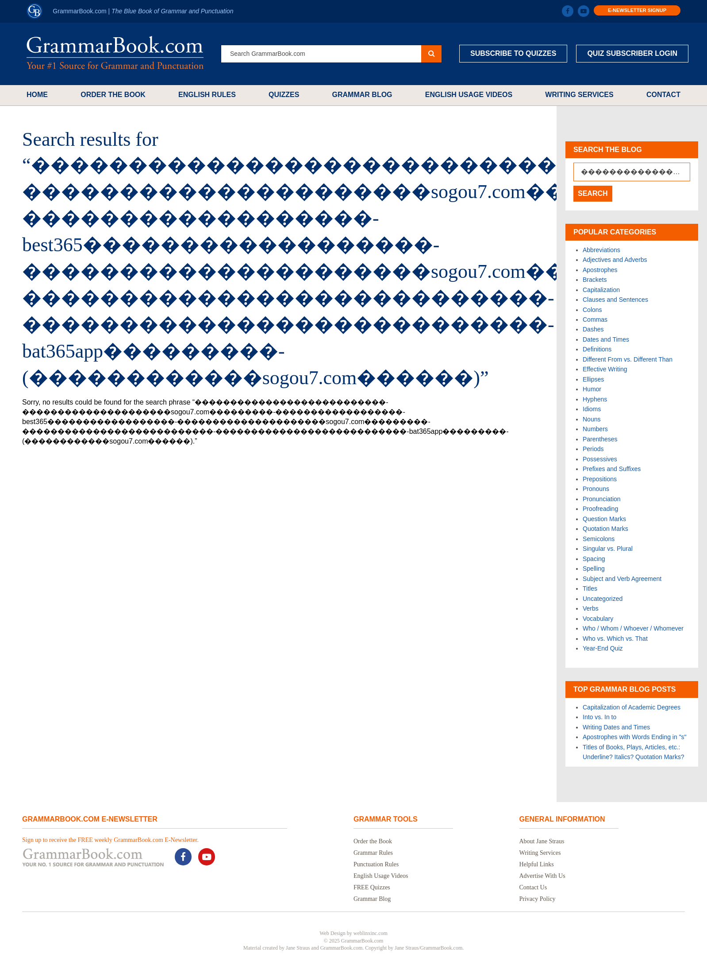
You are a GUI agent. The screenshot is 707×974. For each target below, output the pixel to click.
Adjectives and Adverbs (615, 259)
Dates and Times (606, 339)
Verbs (591, 608)
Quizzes (284, 94)
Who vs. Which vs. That (615, 638)
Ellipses (593, 379)
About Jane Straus (542, 841)
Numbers (595, 428)
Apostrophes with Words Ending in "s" (635, 736)
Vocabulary (598, 618)
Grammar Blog (362, 94)
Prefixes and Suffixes (612, 468)
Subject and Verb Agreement (622, 578)
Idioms (592, 409)
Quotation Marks (605, 528)
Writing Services (579, 94)
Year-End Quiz (603, 648)
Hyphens (595, 399)
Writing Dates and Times (616, 727)
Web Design (332, 933)
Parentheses (600, 439)
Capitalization (601, 289)
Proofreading (600, 508)
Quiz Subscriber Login (632, 53)
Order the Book (113, 94)
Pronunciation (602, 499)
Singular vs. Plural (608, 548)
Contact (663, 94)
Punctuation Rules (376, 864)
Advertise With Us (542, 876)
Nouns (591, 419)
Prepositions (600, 479)
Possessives (600, 459)
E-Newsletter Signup (637, 10)
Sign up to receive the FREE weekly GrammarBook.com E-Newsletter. (110, 840)
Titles (590, 588)
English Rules (207, 94)
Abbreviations (601, 249)
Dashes (593, 329)
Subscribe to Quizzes (513, 53)
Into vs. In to (599, 717)
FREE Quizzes (372, 887)
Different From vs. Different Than (627, 359)
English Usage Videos (468, 94)
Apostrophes (600, 269)
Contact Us (533, 887)
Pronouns (596, 488)
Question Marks (604, 518)
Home (37, 94)
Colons (592, 309)
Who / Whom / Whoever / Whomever (633, 628)
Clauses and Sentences (615, 299)
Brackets (595, 279)
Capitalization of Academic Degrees (631, 707)
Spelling (594, 568)
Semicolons (599, 538)
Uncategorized (602, 598)
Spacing (594, 558)
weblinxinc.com (371, 933)
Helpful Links (536, 864)
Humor (592, 389)
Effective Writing (605, 369)
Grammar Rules (373, 852)
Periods (593, 448)
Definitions (597, 349)
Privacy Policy (537, 899)
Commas (595, 319)
